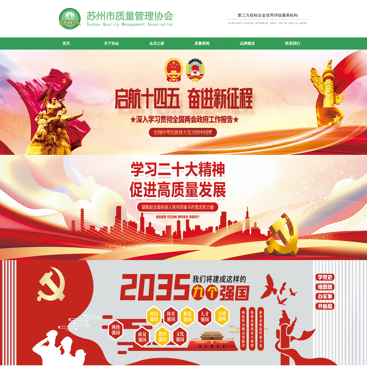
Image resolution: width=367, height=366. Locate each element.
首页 (66, 43)
